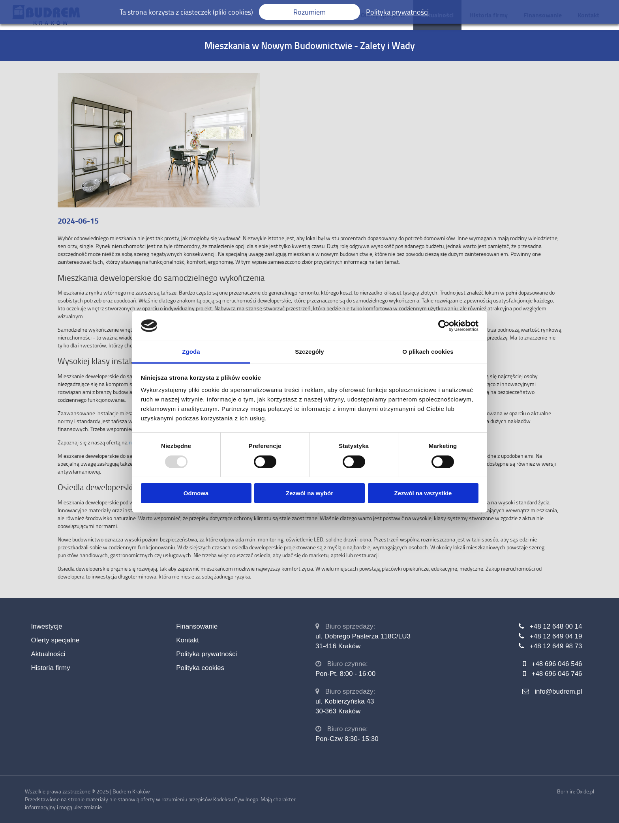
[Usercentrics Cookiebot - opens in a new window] (443, 326)
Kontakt (187, 640)
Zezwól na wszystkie (423, 493)
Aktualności (48, 654)
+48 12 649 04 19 (556, 636)
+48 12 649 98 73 (556, 646)
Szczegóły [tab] (309, 351)
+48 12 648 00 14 (556, 626)
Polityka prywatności (206, 654)
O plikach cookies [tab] (427, 351)
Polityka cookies (200, 668)
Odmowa (196, 493)
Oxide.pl (585, 791)
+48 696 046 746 (556, 673)
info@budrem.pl (558, 691)
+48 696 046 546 (556, 664)
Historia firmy (50, 668)
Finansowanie (197, 626)
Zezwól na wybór (309, 493)
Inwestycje (46, 626)
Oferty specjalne (55, 640)
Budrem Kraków (131, 791)
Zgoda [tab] (191, 351)
